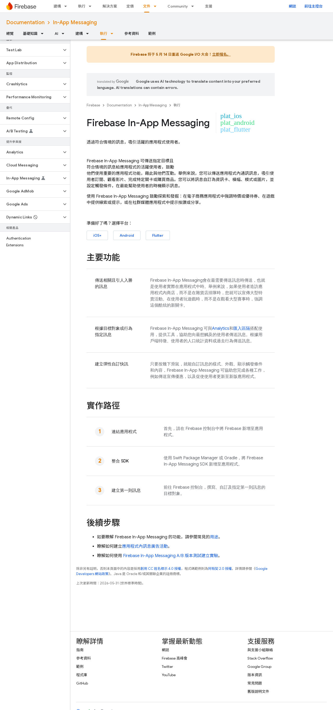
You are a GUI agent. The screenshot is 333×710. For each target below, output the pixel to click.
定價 (130, 6)
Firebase (93, 105)
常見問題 (254, 683)
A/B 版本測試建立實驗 (170, 555)
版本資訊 (254, 675)
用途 (214, 537)
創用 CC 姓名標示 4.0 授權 (160, 568)
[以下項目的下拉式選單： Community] (194, 6)
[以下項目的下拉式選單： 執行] (91, 6)
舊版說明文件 (258, 691)
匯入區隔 (241, 328)
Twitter (167, 666)
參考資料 (131, 33)
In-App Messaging (75, 22)
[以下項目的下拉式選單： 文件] (156, 6)
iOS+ (97, 235)
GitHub (82, 683)
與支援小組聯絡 (260, 650)
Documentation (25, 22)
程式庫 (81, 675)
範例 (152, 33)
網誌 (292, 6)
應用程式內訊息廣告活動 (145, 546)
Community (178, 6)
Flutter (157, 235)
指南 (80, 650)
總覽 (10, 33)
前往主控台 (313, 6)
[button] (31, 50)
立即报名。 (221, 54)
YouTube (169, 675)
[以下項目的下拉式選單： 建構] (67, 6)
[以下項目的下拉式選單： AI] (64, 33)
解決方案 (110, 6)
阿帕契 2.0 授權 (220, 568)
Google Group (259, 666)
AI (56, 33)
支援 (208, 6)
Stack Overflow (260, 658)
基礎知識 (30, 33)
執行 (81, 6)
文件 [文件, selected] (146, 6)
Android (127, 235)
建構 (57, 6)
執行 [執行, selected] (103, 33)
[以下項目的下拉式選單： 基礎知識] (43, 33)
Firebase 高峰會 (174, 658)
